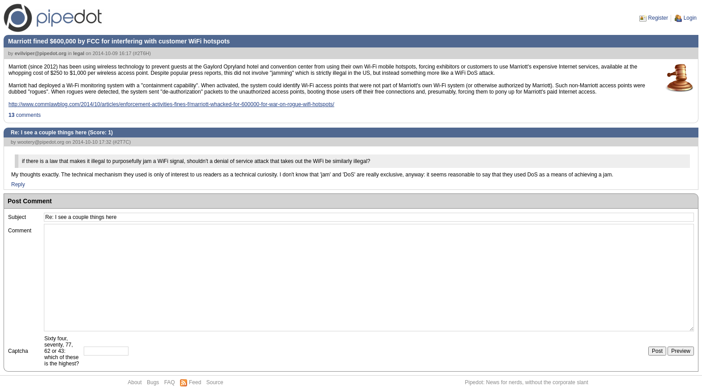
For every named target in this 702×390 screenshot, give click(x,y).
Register (658, 18)
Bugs (153, 382)
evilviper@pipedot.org (41, 53)
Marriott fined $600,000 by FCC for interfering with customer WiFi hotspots (119, 41)
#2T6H (141, 53)
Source (214, 382)
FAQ (169, 382)
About (134, 382)
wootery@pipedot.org (40, 142)
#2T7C (121, 142)
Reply (18, 184)
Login (690, 18)
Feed (195, 382)
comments (25, 115)
